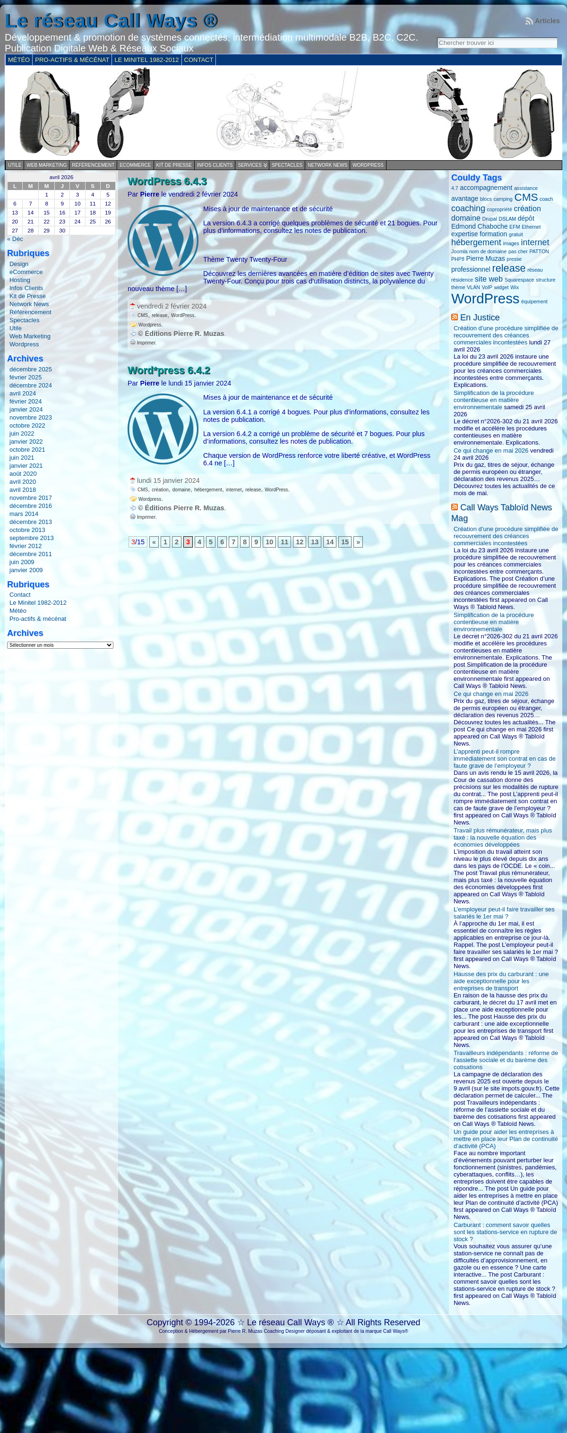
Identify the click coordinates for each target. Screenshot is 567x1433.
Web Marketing (46, 165)
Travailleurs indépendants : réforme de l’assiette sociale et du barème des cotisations (506, 1060)
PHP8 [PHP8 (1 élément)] (457, 259)
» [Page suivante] (358, 542)
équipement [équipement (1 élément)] (534, 301)
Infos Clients (215, 165)
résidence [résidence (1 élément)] (462, 280)
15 (345, 542)
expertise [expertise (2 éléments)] (464, 234)
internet (233, 489)
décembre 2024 (30, 385)
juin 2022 (21, 433)
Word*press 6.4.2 (169, 370)
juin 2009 (21, 562)
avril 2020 (22, 481)
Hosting (19, 279)
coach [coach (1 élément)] (546, 199)
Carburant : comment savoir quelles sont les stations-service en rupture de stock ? (505, 1232)
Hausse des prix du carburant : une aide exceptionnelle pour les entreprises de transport (501, 981)
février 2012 (25, 545)
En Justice (480, 317)
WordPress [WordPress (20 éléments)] (485, 298)
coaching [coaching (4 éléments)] (468, 208)
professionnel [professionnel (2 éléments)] (470, 269)
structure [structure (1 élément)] (545, 280)
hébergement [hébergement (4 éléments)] (476, 242)
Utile (14, 165)
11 (284, 542)
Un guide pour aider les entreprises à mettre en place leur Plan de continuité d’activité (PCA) (506, 1139)
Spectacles (287, 165)
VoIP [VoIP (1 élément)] (487, 287)
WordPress (182, 315)
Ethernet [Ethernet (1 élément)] (531, 227)
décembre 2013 (30, 521)
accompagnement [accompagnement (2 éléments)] (486, 187)
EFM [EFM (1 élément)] (514, 227)
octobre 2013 (27, 529)
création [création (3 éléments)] (527, 208)
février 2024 (25, 401)
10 (269, 542)
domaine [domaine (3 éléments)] (466, 218)
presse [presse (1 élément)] (514, 259)
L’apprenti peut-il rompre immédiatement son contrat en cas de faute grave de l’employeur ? (505, 758)
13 (314, 542)
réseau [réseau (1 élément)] (535, 270)
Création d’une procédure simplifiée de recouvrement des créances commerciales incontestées (506, 335)
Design (18, 263)
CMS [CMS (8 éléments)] (526, 197)
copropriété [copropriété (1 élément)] (499, 209)
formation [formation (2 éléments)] (493, 234)
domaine (181, 489)
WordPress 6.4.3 (167, 181)
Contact (20, 594)
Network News (327, 165)
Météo (17, 610)
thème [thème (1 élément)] (458, 287)
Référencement (93, 165)
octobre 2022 (27, 425)
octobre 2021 (27, 449)
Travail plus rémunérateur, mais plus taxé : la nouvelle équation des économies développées (503, 837)
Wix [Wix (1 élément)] (514, 287)
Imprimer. (143, 342)
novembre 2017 (30, 497)
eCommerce (135, 165)
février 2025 (25, 377)
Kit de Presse (174, 165)
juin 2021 (21, 457)
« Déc (15, 238)
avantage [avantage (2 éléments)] (464, 198)
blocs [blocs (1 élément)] (486, 199)
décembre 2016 (30, 505)
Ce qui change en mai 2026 (491, 450)
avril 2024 (22, 393)
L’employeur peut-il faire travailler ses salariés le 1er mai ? (504, 913)
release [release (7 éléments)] (509, 268)
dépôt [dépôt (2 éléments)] (526, 218)
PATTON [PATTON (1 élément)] (539, 251)
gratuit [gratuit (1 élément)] (516, 234)
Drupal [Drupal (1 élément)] (489, 219)
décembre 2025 (30, 369)
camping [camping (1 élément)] (503, 199)
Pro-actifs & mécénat (37, 618)
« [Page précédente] (154, 542)
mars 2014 (23, 513)
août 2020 (23, 473)
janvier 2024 (26, 409)
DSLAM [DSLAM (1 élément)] (507, 219)
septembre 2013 (31, 537)
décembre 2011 (30, 554)
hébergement (208, 489)
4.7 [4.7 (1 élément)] (454, 188)
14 (330, 542)
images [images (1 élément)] (511, 243)
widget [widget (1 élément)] (501, 287)
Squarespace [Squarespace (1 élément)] (519, 280)
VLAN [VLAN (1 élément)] (473, 287)
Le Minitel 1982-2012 (38, 602)
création (160, 489)
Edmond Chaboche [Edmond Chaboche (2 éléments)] (479, 226)
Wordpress (368, 165)
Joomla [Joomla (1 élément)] (459, 251)
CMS (142, 315)
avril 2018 (22, 489)
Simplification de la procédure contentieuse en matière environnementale (494, 400)
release (159, 315)
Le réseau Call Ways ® (111, 21)
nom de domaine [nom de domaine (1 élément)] (488, 251)
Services (249, 165)
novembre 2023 (30, 417)
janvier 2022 (26, 441)
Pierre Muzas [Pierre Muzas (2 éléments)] (485, 258)
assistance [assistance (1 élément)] (526, 188)
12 (299, 542)
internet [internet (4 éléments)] (535, 242)
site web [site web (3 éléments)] (489, 279)
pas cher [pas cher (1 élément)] (518, 251)
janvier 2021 (26, 465)
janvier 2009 (26, 570)
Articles (547, 21)
